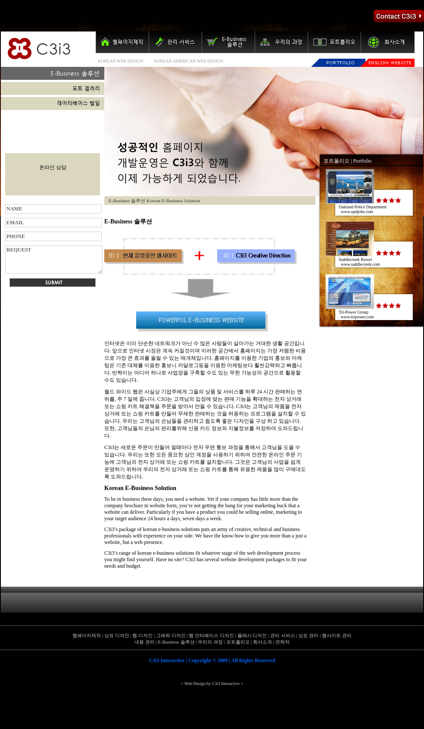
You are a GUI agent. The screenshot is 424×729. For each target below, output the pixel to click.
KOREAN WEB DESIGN (120, 61)
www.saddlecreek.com (360, 264)
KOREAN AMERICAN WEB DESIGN (188, 61)
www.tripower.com (357, 316)
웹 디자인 (142, 635)
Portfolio (362, 161)
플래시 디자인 (252, 635)
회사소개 (262, 641)
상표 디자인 (116, 635)
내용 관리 (144, 641)
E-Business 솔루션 (176, 641)
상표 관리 (308, 635)
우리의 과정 (210, 641)
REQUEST (54, 259)
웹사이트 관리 (337, 635)
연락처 (282, 641)
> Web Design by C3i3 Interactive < (212, 683)
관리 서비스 (282, 635)
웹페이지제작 (86, 635)
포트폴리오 (336, 161)
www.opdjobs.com (357, 211)
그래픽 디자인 (171, 635)
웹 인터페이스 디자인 (211, 635)
